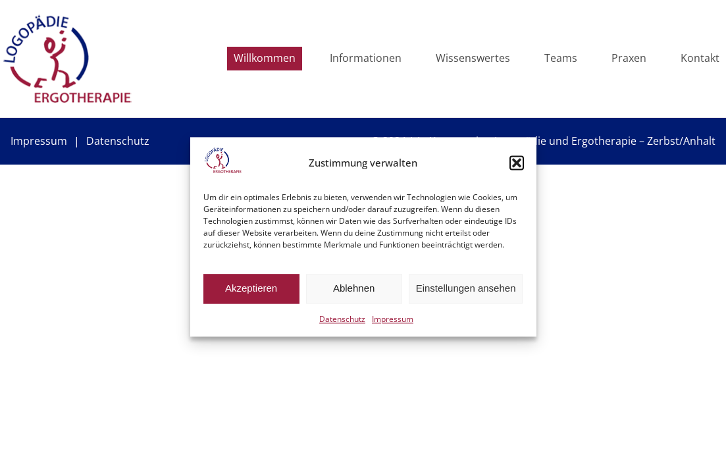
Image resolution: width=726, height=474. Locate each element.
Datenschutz (342, 319)
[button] (516, 162)
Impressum (392, 319)
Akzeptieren (251, 288)
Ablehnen (354, 288)
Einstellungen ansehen (466, 288)
